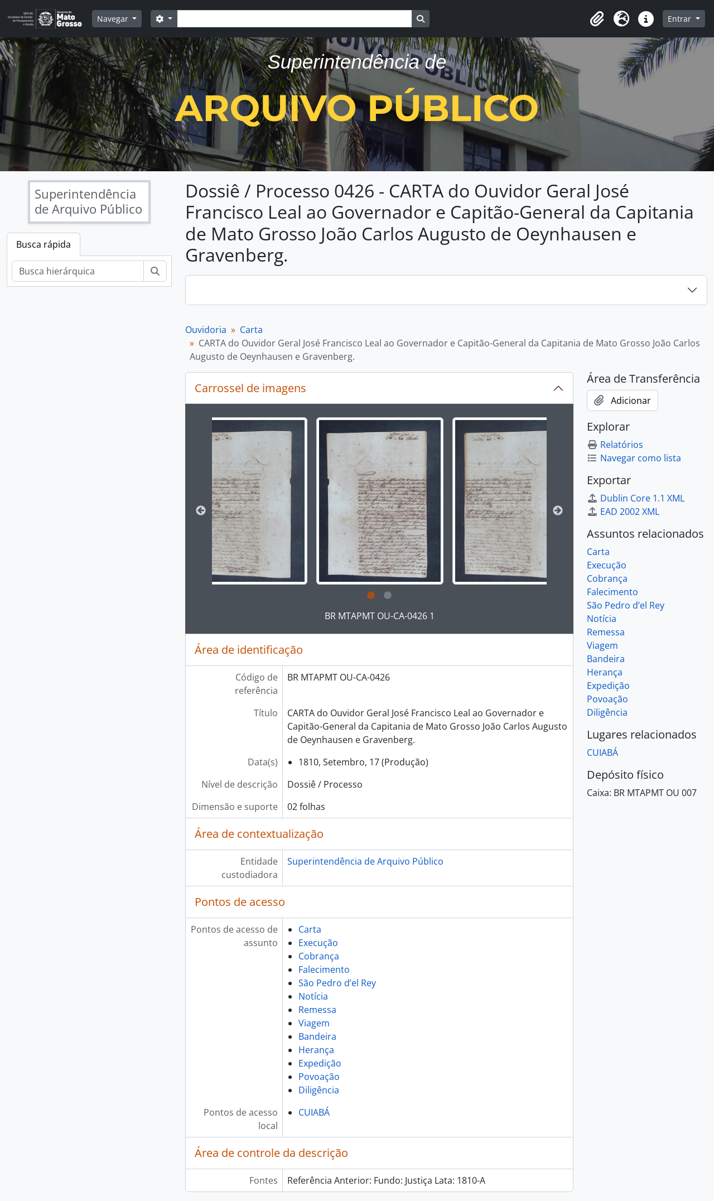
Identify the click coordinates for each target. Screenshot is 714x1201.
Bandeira (317, 1036)
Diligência (318, 1090)
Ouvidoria (205, 330)
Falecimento (324, 969)
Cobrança (318, 956)
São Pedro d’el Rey (337, 983)
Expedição (319, 1063)
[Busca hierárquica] (78, 271)
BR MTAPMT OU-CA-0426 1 (380, 616)
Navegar (114, 18)
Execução (318, 943)
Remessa (317, 1010)
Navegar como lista (634, 458)
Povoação (319, 1076)
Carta (251, 330)
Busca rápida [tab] (43, 244)
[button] (597, 19)
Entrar (680, 18)
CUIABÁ (314, 1112)
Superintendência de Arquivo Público (365, 861)
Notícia (313, 996)
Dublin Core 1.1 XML (635, 498)
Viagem (314, 1023)
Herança (316, 1050)
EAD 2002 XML (623, 511)
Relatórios (615, 444)
